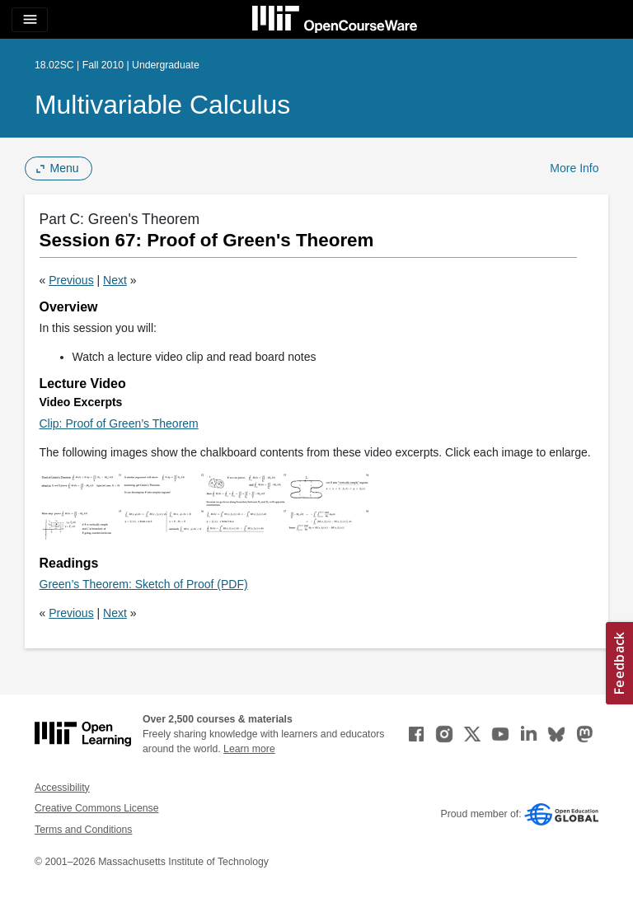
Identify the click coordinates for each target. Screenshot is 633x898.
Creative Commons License (96, 808)
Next (115, 280)
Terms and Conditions (83, 829)
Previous (71, 280)
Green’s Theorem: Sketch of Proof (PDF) (144, 584)
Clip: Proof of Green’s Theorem (119, 423)
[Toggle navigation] (30, 19)
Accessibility (62, 787)
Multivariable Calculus (162, 104)
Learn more (249, 749)
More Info (574, 168)
